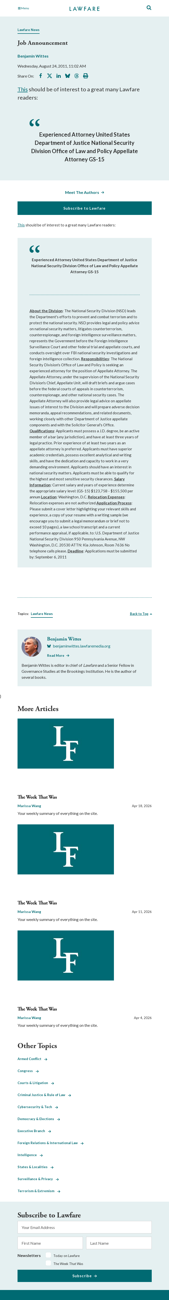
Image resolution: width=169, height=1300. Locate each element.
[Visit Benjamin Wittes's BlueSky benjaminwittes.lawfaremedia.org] (78, 646)
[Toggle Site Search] (148, 8)
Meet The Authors (82, 192)
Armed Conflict (32, 1059)
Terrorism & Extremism (39, 1191)
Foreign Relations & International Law (51, 1143)
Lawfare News (29, 30)
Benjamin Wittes (33, 56)
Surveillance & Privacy (38, 1179)
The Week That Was (37, 797)
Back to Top (139, 614)
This (23, 89)
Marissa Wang (29, 806)
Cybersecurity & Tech (38, 1107)
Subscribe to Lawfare (84, 208)
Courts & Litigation (36, 1083)
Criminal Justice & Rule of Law (44, 1095)
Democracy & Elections (39, 1119)
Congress (28, 1071)
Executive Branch (34, 1131)
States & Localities (36, 1167)
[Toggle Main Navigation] (38, 8)
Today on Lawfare (66, 1256)
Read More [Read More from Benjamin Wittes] (55, 656)
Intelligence (30, 1155)
